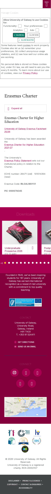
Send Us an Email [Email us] (27, 346)
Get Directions (26, 342)
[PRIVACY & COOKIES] (32, 481)
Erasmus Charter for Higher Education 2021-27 (24, 146)
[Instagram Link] (14, 373)
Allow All (20, 35)
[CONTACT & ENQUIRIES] (32, 484)
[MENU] (47, 4)
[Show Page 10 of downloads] (40, 262)
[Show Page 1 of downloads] (5, 262)
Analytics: (18, 30)
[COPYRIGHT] (13, 484)
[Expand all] (25, 108)
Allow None (33, 35)
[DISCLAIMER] (15, 481)
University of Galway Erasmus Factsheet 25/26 (25, 130)
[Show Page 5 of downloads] (20, 262)
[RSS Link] (32, 383)
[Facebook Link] (26, 373)
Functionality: (10, 26)
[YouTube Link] (37, 373)
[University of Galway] (14, 83)
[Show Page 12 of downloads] (48, 262)
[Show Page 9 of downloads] (36, 262)
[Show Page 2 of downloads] (9, 262)
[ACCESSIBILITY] (25, 488)
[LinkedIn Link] (20, 383)
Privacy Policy (30, 73)
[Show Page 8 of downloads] (32, 262)
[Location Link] (25, 415)
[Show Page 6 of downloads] (24, 262)
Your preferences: (33, 26)
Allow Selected (27, 40)
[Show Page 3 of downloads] (13, 262)
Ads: (32, 30)
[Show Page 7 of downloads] (28, 262)
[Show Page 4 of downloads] (16, 262)
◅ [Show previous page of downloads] (1, 263)
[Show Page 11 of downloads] (44, 262)
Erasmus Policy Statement (17, 160)
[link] (11, 433)
